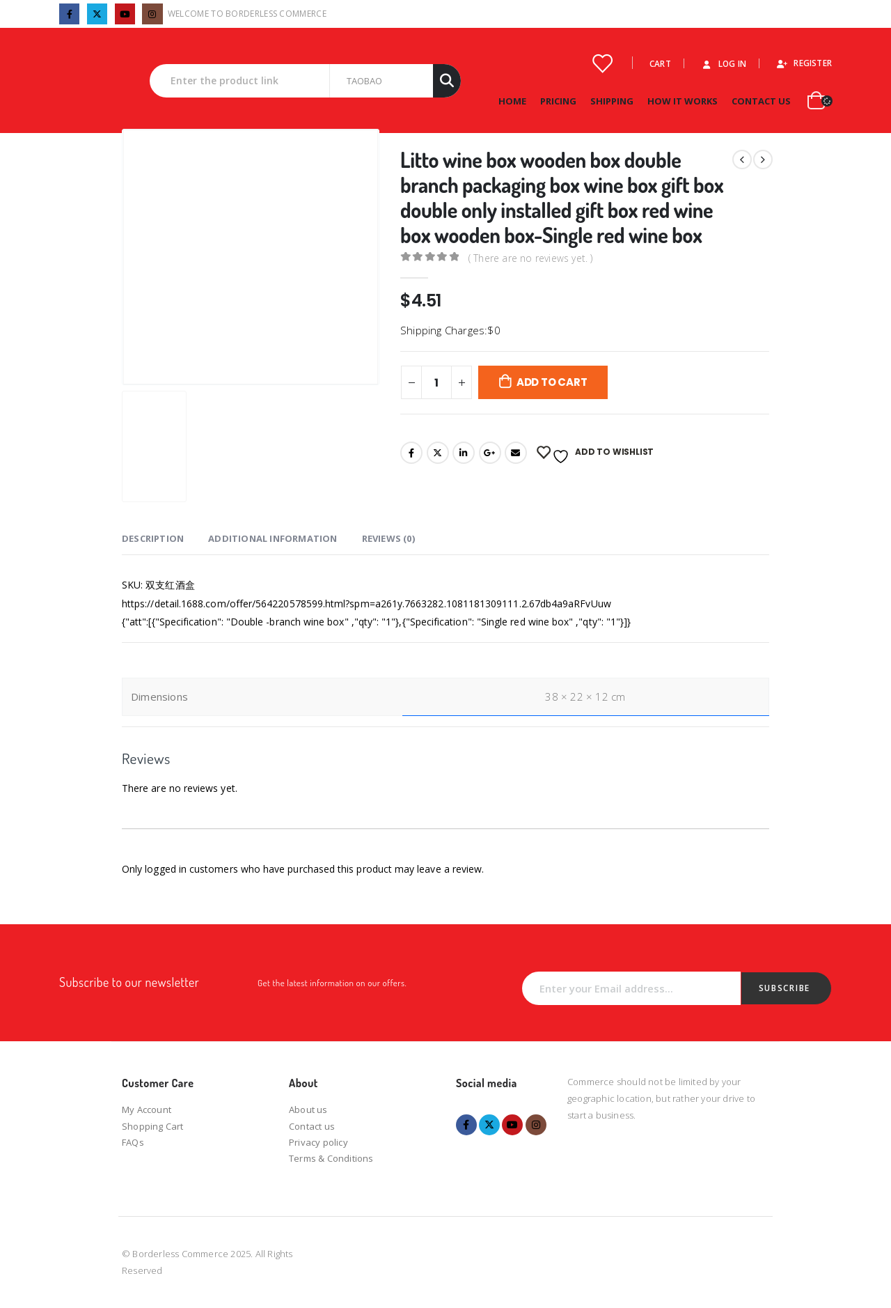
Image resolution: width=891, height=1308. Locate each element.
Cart (660, 63)
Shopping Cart (153, 1126)
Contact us (312, 1126)
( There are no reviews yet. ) (530, 257)
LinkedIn (463, 453)
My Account (146, 1109)
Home (512, 101)
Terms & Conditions (331, 1158)
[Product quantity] (436, 382)
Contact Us (761, 101)
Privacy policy (318, 1142)
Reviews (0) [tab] (388, 538)
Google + (490, 453)
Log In (723, 63)
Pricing (558, 101)
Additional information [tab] (272, 538)
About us (308, 1109)
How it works (682, 101)
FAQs (133, 1142)
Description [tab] (153, 538)
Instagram (536, 1124)
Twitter (438, 453)
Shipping (611, 101)
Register (803, 62)
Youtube (512, 1124)
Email (516, 453)
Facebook (411, 453)
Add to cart (552, 382)
